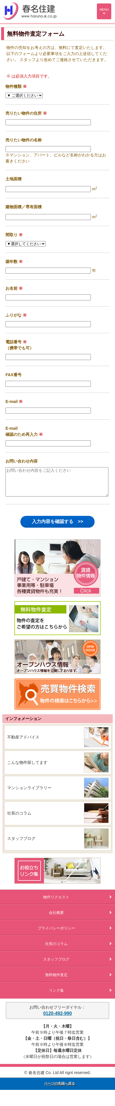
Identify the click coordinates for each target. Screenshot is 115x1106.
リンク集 (80, 996)
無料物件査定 (78, 980)
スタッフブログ (21, 843)
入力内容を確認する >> (57, 526)
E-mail (11, 401)
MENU (104, 11)
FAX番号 (13, 374)
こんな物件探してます (27, 767)
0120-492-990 (57, 1018)
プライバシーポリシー (75, 933)
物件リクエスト (77, 902)
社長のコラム (19, 818)
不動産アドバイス (23, 742)
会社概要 (80, 918)
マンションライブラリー (29, 793)
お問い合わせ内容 (21, 461)
